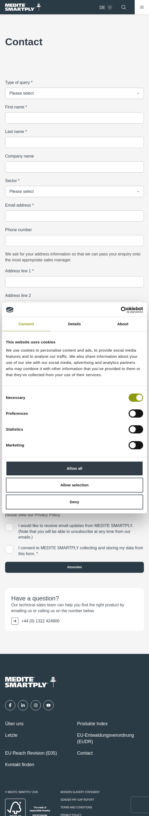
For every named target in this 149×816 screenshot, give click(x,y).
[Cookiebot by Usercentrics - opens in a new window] (120, 310)
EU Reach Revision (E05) (31, 753)
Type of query (19, 82)
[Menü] (142, 7)
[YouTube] (48, 705)
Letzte (11, 735)
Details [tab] (74, 324)
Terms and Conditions (76, 807)
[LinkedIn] (23, 705)
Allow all (74, 468)
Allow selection (74, 485)
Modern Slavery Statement (80, 792)
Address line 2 (18, 295)
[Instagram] (36, 705)
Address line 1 (19, 271)
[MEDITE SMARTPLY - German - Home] (23, 7)
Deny (74, 502)
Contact (85, 753)
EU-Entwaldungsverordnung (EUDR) (105, 738)
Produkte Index (92, 723)
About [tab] (122, 324)
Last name (16, 131)
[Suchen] (123, 7)
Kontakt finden (19, 764)
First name (16, 107)
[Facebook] (10, 705)
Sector (12, 180)
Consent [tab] (26, 324)
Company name (19, 156)
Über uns (14, 723)
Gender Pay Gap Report (77, 800)
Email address (19, 205)
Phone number (18, 230)
